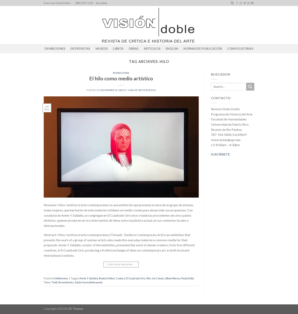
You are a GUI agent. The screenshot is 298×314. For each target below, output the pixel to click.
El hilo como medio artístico (121, 78)
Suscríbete (101, 3)
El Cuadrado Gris (135, 278)
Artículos (152, 48)
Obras (133, 48)
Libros (118, 48)
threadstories (66, 282)
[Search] (232, 3)
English (172, 48)
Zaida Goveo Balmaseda (88, 282)
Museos (101, 48)
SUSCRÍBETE (220, 154)
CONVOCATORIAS (240, 48)
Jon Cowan (158, 278)
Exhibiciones (55, 48)
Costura (120, 278)
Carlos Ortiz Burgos (142, 90)
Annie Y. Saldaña (89, 278)
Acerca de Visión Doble (58, 3)
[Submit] (250, 87)
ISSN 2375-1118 (84, 3)
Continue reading (121, 264)
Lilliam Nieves (172, 278)
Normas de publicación (202, 48)
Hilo (148, 278)
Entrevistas (80, 48)
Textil (54, 282)
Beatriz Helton (107, 278)
